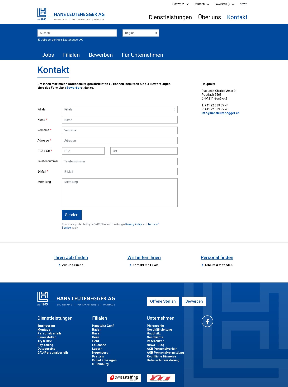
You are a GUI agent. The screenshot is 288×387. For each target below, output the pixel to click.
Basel (96, 333)
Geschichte (155, 337)
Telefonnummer (47, 161)
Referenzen (155, 341)
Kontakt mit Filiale (146, 265)
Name (41, 120)
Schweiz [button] (178, 4)
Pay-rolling (45, 345)
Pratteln (98, 356)
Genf (95, 341)
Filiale (41, 109)
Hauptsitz (154, 333)
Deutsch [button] (199, 4)
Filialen (71, 55)
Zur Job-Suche (72, 265)
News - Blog (155, 345)
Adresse (43, 140)
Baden (96, 329)
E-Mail (41, 171)
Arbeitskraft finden (219, 265)
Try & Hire (44, 341)
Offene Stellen (163, 301)
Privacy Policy (133, 224)
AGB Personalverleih (162, 349)
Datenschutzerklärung (163, 360)
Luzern (97, 349)
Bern (95, 337)
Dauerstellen (46, 337)
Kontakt (237, 17)
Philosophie (155, 326)
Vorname (43, 130)
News (243, 4)
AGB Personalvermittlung (165, 352)
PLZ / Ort (43, 151)
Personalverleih (49, 333)
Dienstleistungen (170, 17)
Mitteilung (44, 182)
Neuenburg (100, 352)
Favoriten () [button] (222, 4)
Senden (71, 214)
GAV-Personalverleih (52, 352)
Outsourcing (46, 349)
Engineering (46, 326)
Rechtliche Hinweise (161, 356)
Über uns (209, 17)
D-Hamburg (100, 364)
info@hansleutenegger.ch (220, 113)
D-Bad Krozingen (104, 360)
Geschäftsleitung (159, 329)
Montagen (44, 329)
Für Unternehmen (142, 55)
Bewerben (101, 55)
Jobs (48, 55)
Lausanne (99, 345)
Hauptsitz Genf (103, 326)
